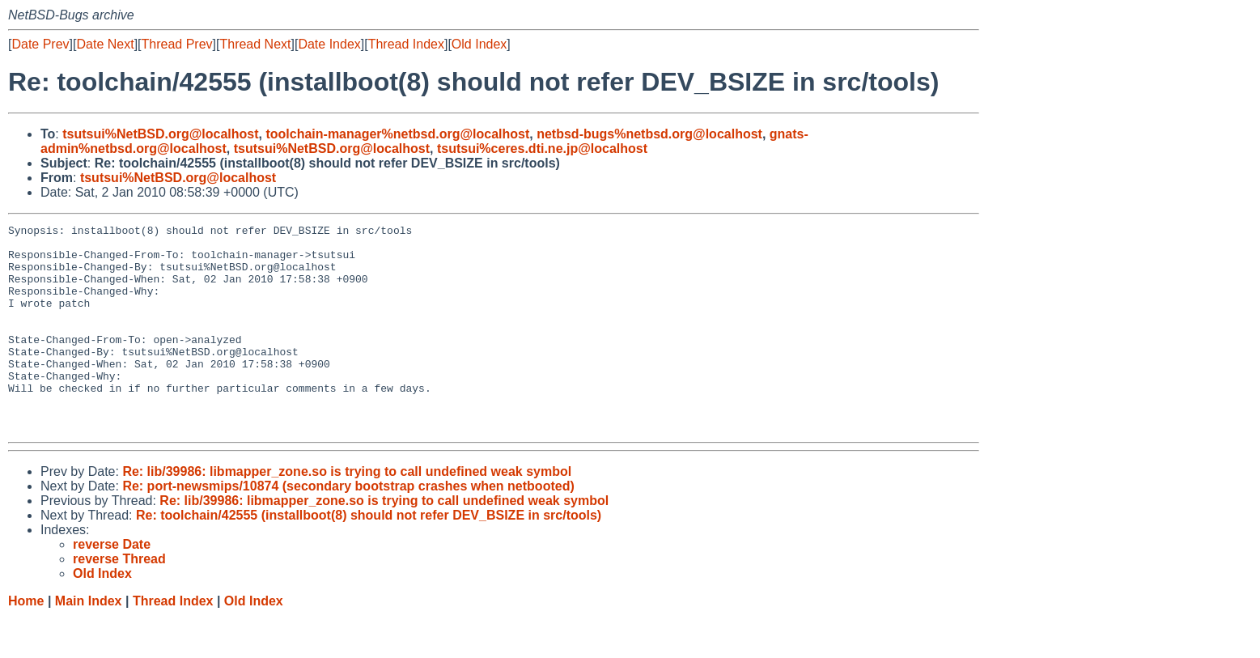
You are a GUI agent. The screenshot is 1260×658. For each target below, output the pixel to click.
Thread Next (255, 44)
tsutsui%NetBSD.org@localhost (160, 134)
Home (26, 642)
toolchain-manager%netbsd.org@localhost (397, 134)
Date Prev (40, 44)
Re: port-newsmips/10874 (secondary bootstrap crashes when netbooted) (348, 527)
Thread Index (406, 44)
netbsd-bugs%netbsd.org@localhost (649, 134)
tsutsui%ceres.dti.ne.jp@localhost (542, 148)
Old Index (479, 44)
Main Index (88, 642)
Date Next (105, 44)
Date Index (329, 44)
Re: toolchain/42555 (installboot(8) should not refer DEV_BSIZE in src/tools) (368, 556)
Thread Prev (177, 44)
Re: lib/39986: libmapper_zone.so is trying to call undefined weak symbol (346, 513)
